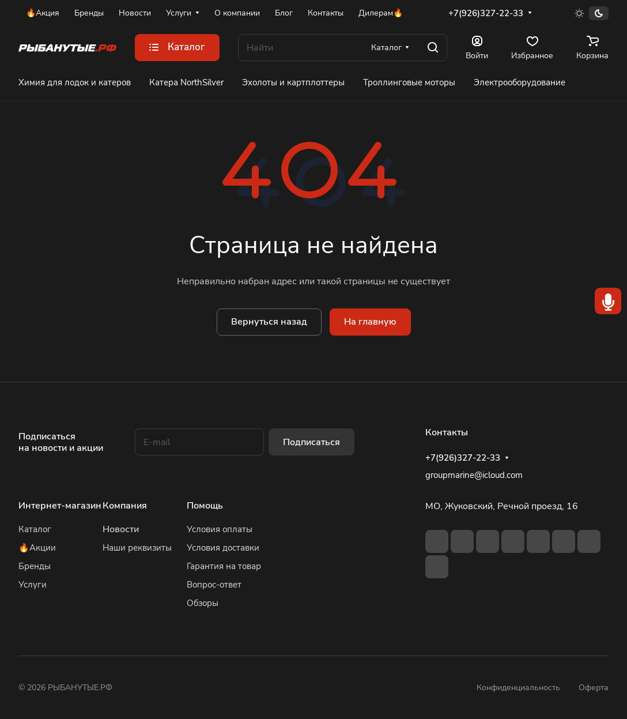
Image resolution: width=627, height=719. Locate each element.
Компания (125, 505)
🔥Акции (37, 548)
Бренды (34, 566)
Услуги (32, 584)
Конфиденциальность (518, 687)
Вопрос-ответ (214, 584)
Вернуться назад (269, 321)
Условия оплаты (219, 529)
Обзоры (202, 603)
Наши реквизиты (137, 548)
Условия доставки (223, 548)
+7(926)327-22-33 (485, 13)
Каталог (34, 529)
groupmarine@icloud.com (474, 475)
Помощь (205, 505)
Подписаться (311, 442)
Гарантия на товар (224, 566)
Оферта (594, 687)
